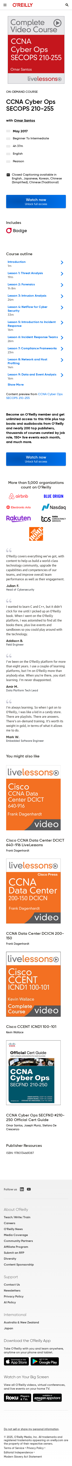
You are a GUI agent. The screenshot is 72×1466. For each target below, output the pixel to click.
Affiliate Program (16, 1247)
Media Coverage (16, 1235)
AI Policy (10, 1302)
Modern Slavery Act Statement (23, 1456)
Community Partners (18, 1241)
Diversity (10, 1259)
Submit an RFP (14, 1253)
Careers (9, 1223)
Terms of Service (14, 1448)
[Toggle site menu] (5, 5)
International (15, 1314)
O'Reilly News (13, 1229)
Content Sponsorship (19, 1265)
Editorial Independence (18, 1452)
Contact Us (12, 1285)
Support (11, 1277)
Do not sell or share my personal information (31, 1429)
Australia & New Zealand (21, 1322)
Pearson (18, 161)
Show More (16, 384)
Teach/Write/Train (17, 1217)
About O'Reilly (16, 1209)
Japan (8, 1328)
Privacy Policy (13, 1296)
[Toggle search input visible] (67, 5)
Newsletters (12, 1290)
